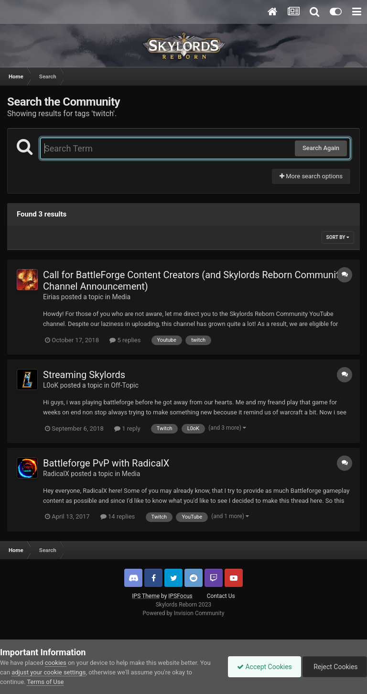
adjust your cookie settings (48, 672)
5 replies (124, 340)
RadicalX (56, 473)
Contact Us (221, 596)
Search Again (320, 148)
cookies (55, 662)
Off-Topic (125, 385)
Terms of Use (45, 681)
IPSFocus (180, 596)
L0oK (50, 385)
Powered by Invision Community (184, 613)
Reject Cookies (334, 667)
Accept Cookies (262, 667)
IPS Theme (146, 596)
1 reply (127, 428)
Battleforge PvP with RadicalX (106, 463)
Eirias (51, 297)
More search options (311, 176)
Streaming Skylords (84, 374)
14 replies (117, 516)
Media (121, 297)
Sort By (337, 237)
